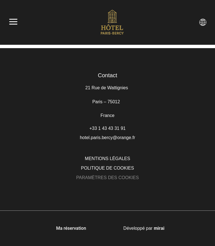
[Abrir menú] (13, 22)
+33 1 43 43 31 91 (107, 128)
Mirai (159, 228)
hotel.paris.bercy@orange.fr (107, 137)
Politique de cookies (107, 168)
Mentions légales (107, 158)
